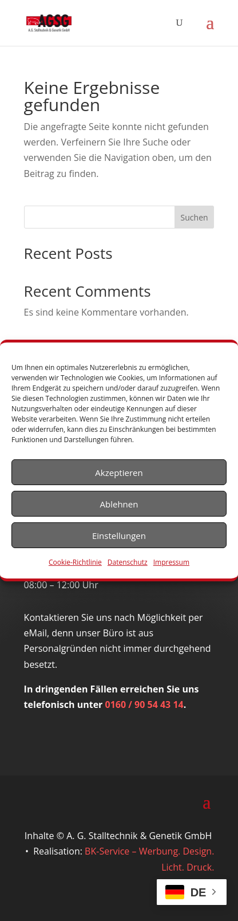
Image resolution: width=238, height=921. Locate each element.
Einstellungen (119, 535)
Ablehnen (119, 503)
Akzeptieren (118, 472)
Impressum (171, 562)
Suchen (194, 217)
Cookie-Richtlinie (75, 562)
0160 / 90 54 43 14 (144, 704)
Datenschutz (128, 562)
